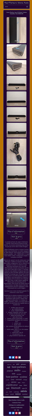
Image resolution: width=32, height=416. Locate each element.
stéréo (24, 391)
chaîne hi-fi (9, 364)
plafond (10, 371)
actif (9, 382)
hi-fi (7, 392)
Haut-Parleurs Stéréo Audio (16, 400)
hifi (8, 367)
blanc (25, 385)
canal (12, 379)
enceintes (19, 374)
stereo (13, 382)
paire (17, 364)
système (23, 377)
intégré (23, 382)
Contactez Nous (16, 402)
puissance (23, 364)
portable (7, 379)
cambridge (16, 392)
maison (18, 394)
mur (14, 364)
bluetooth (15, 388)
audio (17, 370)
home (20, 385)
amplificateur (12, 385)
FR (18, 410)
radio (10, 392)
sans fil (24, 388)
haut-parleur (12, 376)
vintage (25, 379)
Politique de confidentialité (16, 405)
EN (15, 410)
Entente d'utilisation (16, 407)
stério (19, 382)
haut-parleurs (19, 366)
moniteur (25, 394)
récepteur (24, 371)
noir (8, 388)
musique (7, 394)
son (13, 373)
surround (19, 379)
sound (12, 394)
